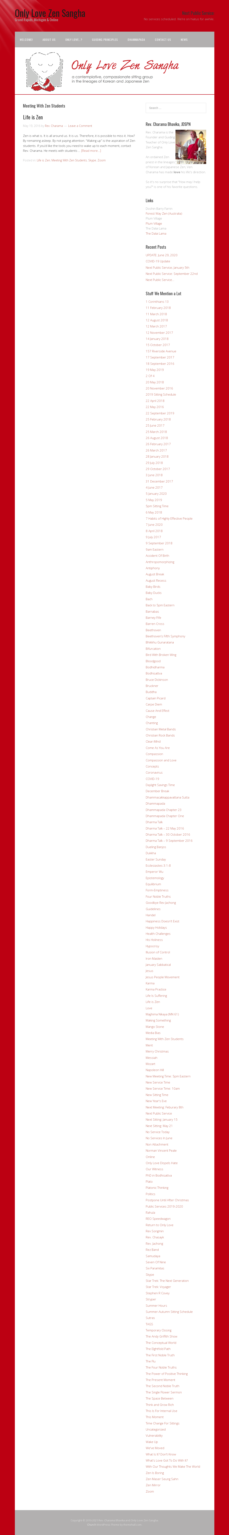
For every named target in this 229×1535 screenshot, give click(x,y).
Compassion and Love (161, 760)
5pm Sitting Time (157, 506)
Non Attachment (157, 1144)
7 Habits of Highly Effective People (169, 518)
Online (150, 1157)
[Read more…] (91, 151)
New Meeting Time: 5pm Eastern (168, 1076)
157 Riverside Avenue (161, 351)
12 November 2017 (159, 333)
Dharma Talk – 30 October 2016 (168, 834)
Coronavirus (154, 772)
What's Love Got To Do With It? (167, 1460)
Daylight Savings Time (160, 785)
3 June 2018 (154, 475)
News (184, 39)
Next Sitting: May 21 (159, 1126)
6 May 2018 (154, 512)
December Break (157, 791)
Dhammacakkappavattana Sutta (167, 797)
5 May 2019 (154, 500)
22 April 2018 (155, 401)
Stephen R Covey (158, 1293)
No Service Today (158, 1132)
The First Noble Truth (160, 1355)
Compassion (154, 754)
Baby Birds (153, 586)
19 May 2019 (155, 370)
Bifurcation (153, 649)
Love (149, 1008)
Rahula (150, 1212)
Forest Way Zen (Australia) (164, 213)
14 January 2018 (157, 339)
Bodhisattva (154, 673)
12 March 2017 (156, 326)
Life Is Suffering (156, 996)
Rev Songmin (155, 1231)
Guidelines (153, 909)
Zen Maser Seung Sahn (162, 1479)
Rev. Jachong (154, 1243)
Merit (149, 1045)
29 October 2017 (158, 469)
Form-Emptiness (157, 890)
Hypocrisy (152, 946)
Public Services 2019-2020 (164, 1206)
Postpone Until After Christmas (167, 1200)
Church (91, 1524)
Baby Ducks (154, 593)
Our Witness (154, 1169)
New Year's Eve (156, 1101)
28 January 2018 (157, 456)
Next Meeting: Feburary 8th (164, 1107)
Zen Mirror (153, 1485)
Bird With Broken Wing (161, 655)
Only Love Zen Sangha (50, 13)
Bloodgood (153, 661)
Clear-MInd (153, 741)
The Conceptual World (161, 1343)
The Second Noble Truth (162, 1386)
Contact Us (163, 39)
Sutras (150, 1318)
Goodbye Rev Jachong (161, 903)
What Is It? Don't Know (161, 1454)
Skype (92, 160)
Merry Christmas (157, 1051)
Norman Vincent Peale (161, 1150)
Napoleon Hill (155, 1070)
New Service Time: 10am (163, 1088)
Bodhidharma (155, 667)
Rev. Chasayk (155, 1237)
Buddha (151, 692)
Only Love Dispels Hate (162, 1163)
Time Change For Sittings (163, 1423)
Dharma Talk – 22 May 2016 (165, 828)
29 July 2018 (154, 463)
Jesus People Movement (163, 977)
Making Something (158, 1020)
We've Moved (155, 1448)
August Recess (156, 580)
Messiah (151, 1058)
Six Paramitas (155, 1268)
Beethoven (153, 630)
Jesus (149, 971)
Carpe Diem (154, 704)
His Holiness (154, 940)
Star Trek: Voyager (158, 1287)
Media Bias (153, 1033)
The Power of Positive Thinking (167, 1374)
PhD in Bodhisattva (159, 1175)
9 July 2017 (153, 537)
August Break (155, 574)
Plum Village (154, 223)
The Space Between (159, 1398)
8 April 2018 (154, 531)
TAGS (149, 1324)
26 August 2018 (157, 438)
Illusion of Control (158, 952)
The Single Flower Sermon (164, 1392)
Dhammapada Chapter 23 (164, 810)
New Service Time (158, 1082)
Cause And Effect (157, 711)
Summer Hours (156, 1305)
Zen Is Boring (155, 1473)
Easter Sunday (156, 859)
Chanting (152, 723)
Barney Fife (153, 618)
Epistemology (155, 878)
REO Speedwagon (158, 1219)
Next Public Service (159, 1113)
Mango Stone (155, 1027)
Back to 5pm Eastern (160, 605)
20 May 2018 (155, 382)
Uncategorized (156, 1429)
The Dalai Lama (156, 233)
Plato (149, 1181)
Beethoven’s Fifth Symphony (165, 636)
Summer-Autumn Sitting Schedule (169, 1312)
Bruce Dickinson (157, 680)
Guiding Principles (105, 39)
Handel (151, 915)
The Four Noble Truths (161, 1367)
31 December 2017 (159, 481)
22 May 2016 (155, 407)
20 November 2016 (159, 388)
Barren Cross (155, 624)
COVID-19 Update (158, 261)
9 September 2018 (159, 543)
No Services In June (159, 1138)
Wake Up (152, 1442)
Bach (149, 599)
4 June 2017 (154, 487)
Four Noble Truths (158, 896)
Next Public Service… (160, 280)
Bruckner (152, 686)
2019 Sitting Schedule (161, 394)
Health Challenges (158, 934)
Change (151, 717)
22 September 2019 (160, 413)
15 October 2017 (158, 345)
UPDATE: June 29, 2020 (162, 255)
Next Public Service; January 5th (167, 267)
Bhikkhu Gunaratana (160, 642)
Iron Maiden (154, 958)
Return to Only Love (159, 1225)
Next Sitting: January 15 (162, 1119)
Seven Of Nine (156, 1262)
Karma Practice (156, 989)
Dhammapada (136, 39)
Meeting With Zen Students (69, 160)
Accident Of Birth (157, 555)
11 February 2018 (158, 308)
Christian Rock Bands (160, 735)
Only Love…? (73, 39)
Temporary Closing (158, 1330)
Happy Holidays (156, 927)
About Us (49, 39)
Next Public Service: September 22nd (172, 274)
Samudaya (153, 1256)
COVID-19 (152, 779)
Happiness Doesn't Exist (162, 921)
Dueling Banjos (156, 847)
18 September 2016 (160, 364)
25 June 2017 (155, 425)
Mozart (150, 1064)
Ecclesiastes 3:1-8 (158, 865)
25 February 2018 (158, 419)
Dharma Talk (154, 822)
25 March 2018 (156, 432)
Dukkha (151, 853)
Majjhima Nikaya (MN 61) (162, 1014)
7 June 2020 (154, 524)
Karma (150, 983)
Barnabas (152, 611)
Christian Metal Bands (161, 729)
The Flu (151, 1361)
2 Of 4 (150, 376)
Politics (150, 1194)
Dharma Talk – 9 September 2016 (169, 840)
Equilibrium (153, 884)
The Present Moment (160, 1380)
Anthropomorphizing (160, 562)
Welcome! (26, 39)
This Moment (155, 1417)
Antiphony (153, 568)
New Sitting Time (157, 1095)
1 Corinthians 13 (157, 301)
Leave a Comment (80, 126)
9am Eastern (154, 549)
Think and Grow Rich (160, 1405)
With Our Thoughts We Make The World (173, 1466)
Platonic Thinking (157, 1188)
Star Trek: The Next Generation (167, 1281)
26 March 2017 (156, 450)
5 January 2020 (156, 493)
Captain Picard (155, 698)
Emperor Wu (154, 872)
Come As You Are (158, 748)
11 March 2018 (156, 314)
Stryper (151, 1299)
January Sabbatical (158, 965)
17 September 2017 (160, 357)
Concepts (152, 766)
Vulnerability (154, 1435)
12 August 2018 (157, 320)
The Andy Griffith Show (161, 1336)
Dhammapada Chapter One (165, 816)
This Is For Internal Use (161, 1411)
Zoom (102, 160)
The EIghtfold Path (158, 1349)
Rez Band (152, 1250)
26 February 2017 (158, 444)
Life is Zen (33, 117)
